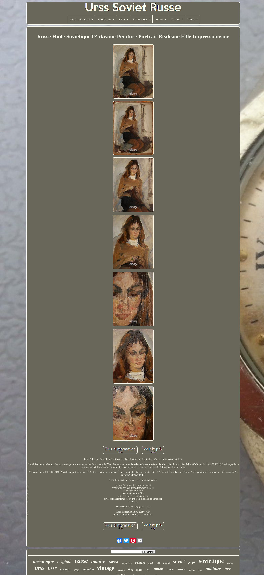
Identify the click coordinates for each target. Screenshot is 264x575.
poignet (166, 563)
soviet (179, 561)
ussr (52, 568)
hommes (121, 570)
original (64, 561)
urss (40, 568)
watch (150, 563)
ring (130, 569)
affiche (192, 570)
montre (98, 561)
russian (65, 569)
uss (158, 562)
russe (81, 560)
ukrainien (127, 563)
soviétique (211, 561)
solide (139, 569)
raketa (113, 562)
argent (230, 562)
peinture (140, 562)
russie (170, 569)
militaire (213, 568)
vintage (105, 568)
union (158, 569)
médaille (88, 569)
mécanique (43, 561)
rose (228, 568)
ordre (181, 569)
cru (148, 569)
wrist (76, 569)
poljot (192, 562)
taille (200, 570)
